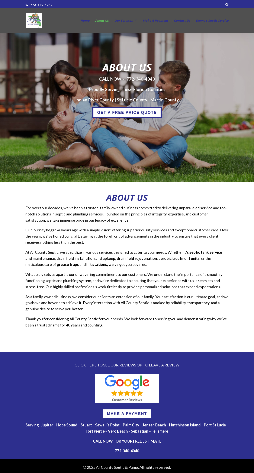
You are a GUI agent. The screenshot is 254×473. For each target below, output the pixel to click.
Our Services (124, 21)
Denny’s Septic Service (212, 21)
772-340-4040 (140, 78)
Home (85, 21)
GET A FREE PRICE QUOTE (127, 112)
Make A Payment (155, 21)
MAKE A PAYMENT (127, 414)
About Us (102, 21)
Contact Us (182, 21)
